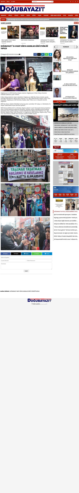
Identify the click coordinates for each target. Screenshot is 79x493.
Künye (8, 1)
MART (18, 291)
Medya (22, 15)
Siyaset (16, 15)
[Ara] (52, 1)
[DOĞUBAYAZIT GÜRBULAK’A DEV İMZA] (66, 112)
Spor (64, 15)
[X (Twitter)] (73, 1)
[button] (74, 19)
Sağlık (28, 15)
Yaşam (39, 15)
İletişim (13, 1)
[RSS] (78, 1)
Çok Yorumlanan (72, 101)
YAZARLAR (66, 47)
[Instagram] (75, 1)
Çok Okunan (59, 101)
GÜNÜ (29, 291)
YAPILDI (37, 291)
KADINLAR (25, 291)
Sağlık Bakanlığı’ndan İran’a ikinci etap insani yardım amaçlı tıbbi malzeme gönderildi (28, 19)
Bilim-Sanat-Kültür (56, 15)
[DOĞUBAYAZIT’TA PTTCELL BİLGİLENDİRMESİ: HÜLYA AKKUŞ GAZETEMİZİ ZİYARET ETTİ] (66, 204)
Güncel (10, 15)
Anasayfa (3, 1)
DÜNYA (21, 291)
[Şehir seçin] (58, 150)
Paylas (6, 253)
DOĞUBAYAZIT (13, 291)
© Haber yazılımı (39, 304)
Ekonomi (46, 15)
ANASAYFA (3, 15)
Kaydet (26, 271)
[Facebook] (71, 1)
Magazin (70, 15)
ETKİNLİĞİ (33, 291)
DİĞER (76, 15)
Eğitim (34, 15)
